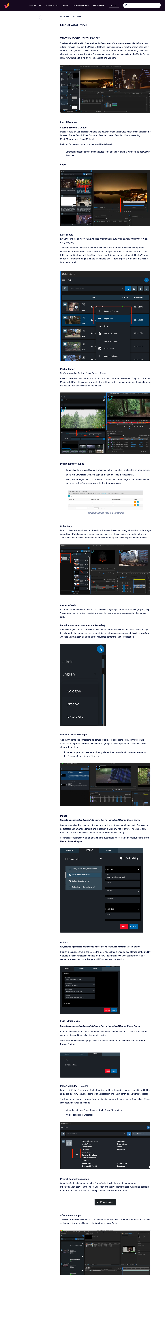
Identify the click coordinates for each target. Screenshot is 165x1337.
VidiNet (66, 5)
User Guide (77, 17)
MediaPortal (64, 17)
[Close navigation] (41, 17)
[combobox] (142, 5)
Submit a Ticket (35, 5)
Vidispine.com (98, 5)
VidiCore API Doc (52, 5)
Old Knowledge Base (81, 5)
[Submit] (126, 5)
